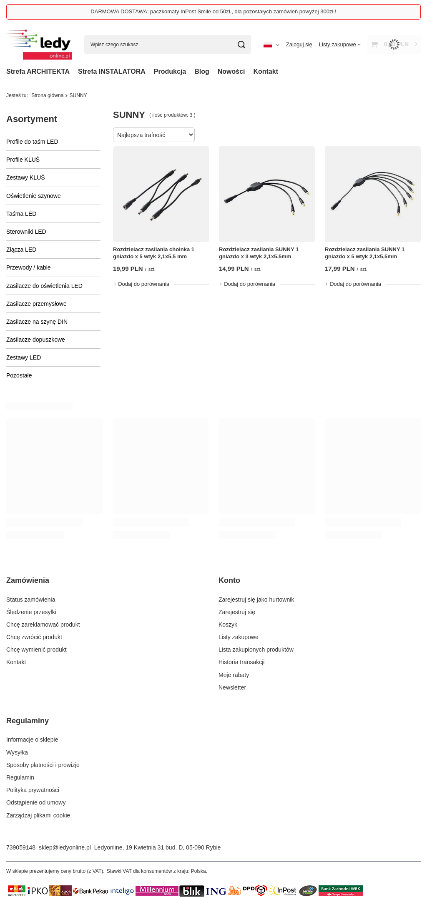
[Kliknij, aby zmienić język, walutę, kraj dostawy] (271, 44)
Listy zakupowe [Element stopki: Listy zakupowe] (239, 637)
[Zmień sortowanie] (154, 134)
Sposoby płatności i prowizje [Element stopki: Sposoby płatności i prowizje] (43, 765)
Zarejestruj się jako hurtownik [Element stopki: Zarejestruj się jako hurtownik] (256, 599)
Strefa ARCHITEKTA (38, 71)
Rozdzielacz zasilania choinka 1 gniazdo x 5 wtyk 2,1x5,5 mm (153, 253)
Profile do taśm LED (32, 141)
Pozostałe (19, 375)
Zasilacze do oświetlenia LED (44, 285)
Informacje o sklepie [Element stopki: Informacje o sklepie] (32, 739)
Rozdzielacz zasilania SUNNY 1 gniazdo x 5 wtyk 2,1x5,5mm (364, 253)
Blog (201, 71)
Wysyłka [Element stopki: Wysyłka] (17, 752)
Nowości (231, 71)
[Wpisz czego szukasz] (167, 44)
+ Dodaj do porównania (141, 284)
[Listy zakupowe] (340, 44)
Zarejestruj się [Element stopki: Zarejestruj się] (237, 612)
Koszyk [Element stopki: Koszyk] (228, 624)
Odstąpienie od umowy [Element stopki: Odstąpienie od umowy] (35, 802)
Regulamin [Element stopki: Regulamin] (20, 777)
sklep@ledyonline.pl (65, 847)
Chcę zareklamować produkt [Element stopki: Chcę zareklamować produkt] (43, 624)
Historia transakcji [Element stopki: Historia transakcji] (241, 662)
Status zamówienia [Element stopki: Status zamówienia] (30, 599)
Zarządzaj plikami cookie (38, 815)
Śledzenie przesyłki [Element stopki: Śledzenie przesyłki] (31, 612)
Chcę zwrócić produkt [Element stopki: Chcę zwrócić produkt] (34, 637)
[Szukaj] (241, 44)
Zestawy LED (23, 357)
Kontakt (266, 71)
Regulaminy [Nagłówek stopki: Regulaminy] (27, 721)
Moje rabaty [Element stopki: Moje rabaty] (234, 675)
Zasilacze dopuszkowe (35, 339)
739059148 (20, 847)
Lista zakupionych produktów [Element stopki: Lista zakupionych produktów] (256, 649)
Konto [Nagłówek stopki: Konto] (229, 580)
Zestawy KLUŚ (25, 177)
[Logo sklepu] (39, 45)
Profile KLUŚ (23, 159)
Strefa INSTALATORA (112, 71)
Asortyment (31, 119)
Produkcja (170, 71)
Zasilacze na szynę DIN (37, 321)
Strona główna (47, 95)
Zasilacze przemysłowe (36, 303)
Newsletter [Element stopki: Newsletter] (232, 687)
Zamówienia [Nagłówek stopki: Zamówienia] (27, 580)
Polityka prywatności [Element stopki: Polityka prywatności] (32, 790)
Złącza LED (21, 249)
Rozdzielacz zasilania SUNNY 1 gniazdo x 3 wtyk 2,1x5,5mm (259, 253)
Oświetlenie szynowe (33, 195)
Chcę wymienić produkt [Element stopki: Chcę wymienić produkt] (36, 649)
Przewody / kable (28, 267)
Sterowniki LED (26, 231)
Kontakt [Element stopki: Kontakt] (16, 662)
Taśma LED (21, 213)
